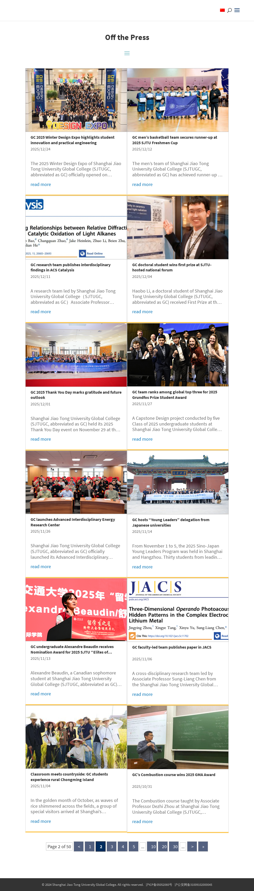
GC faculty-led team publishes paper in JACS (171, 647)
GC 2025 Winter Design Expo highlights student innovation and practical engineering (72, 140)
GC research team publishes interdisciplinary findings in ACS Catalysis (71, 267)
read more (41, 184)
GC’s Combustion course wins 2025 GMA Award (173, 774)
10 (153, 846)
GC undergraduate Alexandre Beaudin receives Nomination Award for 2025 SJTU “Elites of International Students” (72, 652)
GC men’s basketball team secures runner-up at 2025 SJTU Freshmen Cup (174, 140)
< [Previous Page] (79, 846)
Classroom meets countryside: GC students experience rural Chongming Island (69, 776)
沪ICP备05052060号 (159, 885)
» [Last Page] (203, 846)
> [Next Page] (192, 846)
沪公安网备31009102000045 (193, 885)
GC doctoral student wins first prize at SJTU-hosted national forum (171, 267)
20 (164, 846)
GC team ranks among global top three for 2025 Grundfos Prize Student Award (174, 394)
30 (175, 846)
